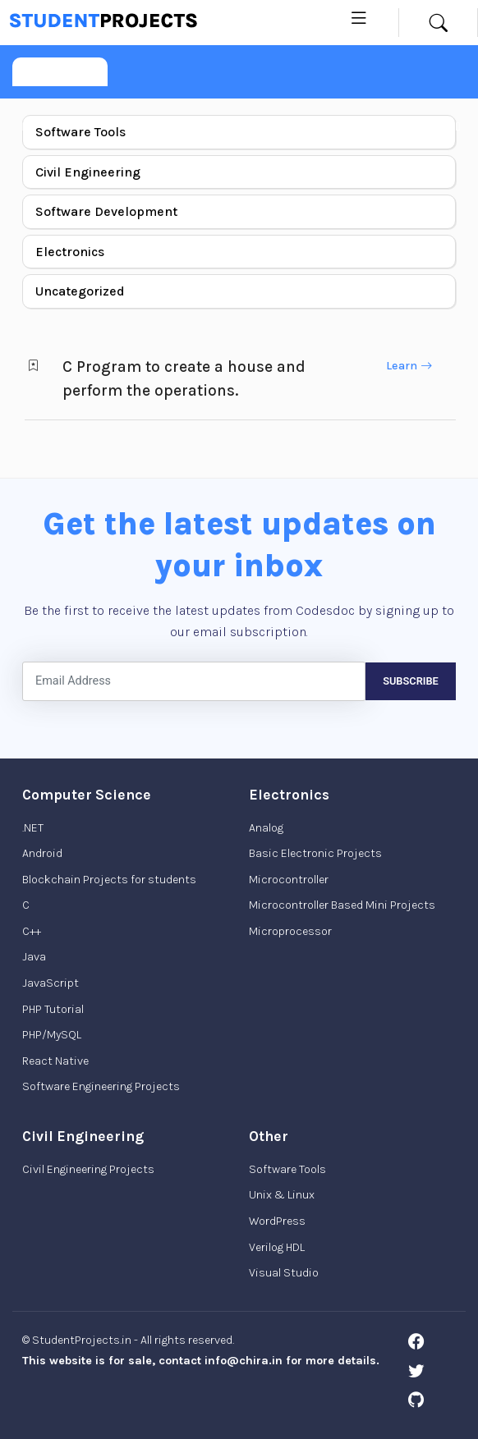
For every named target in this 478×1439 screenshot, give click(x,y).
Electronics (69, 251)
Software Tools (80, 132)
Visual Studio (284, 1273)
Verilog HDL (277, 1247)
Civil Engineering (87, 172)
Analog (266, 828)
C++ (31, 931)
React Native (55, 1061)
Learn (409, 366)
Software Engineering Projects (101, 1086)
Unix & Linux (282, 1195)
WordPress (277, 1221)
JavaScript (50, 983)
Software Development (106, 211)
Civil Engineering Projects (88, 1169)
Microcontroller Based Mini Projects (342, 905)
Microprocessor (290, 931)
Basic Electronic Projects (315, 853)
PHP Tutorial (53, 1009)
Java (34, 957)
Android (42, 853)
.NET (33, 828)
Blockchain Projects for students (109, 880)
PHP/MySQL (51, 1035)
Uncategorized (80, 291)
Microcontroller (289, 880)
